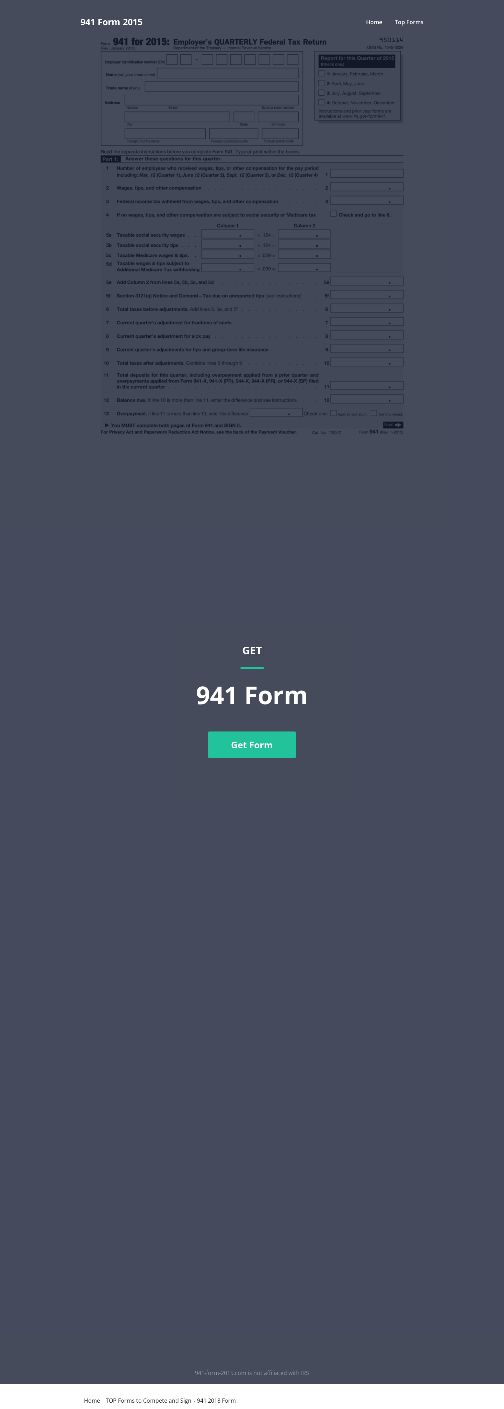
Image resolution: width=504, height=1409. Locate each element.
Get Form (252, 744)
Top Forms (409, 22)
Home (374, 22)
